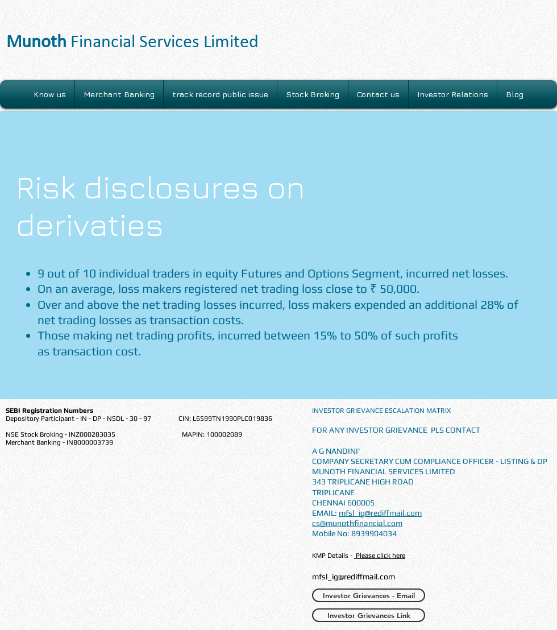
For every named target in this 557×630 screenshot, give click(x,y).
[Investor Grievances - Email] (368, 595)
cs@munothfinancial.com (357, 523)
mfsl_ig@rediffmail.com (380, 512)
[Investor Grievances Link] (368, 615)
